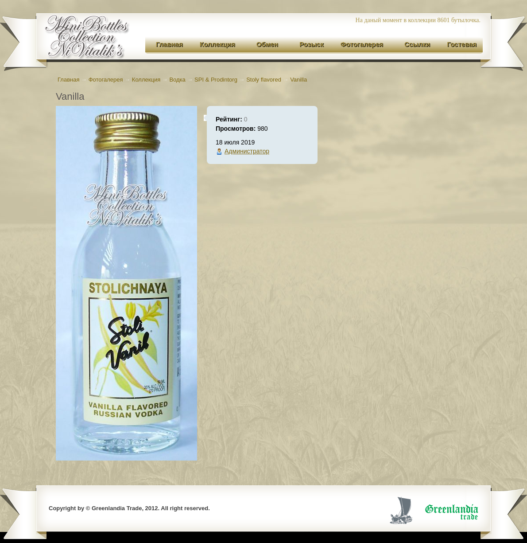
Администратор (247, 151)
